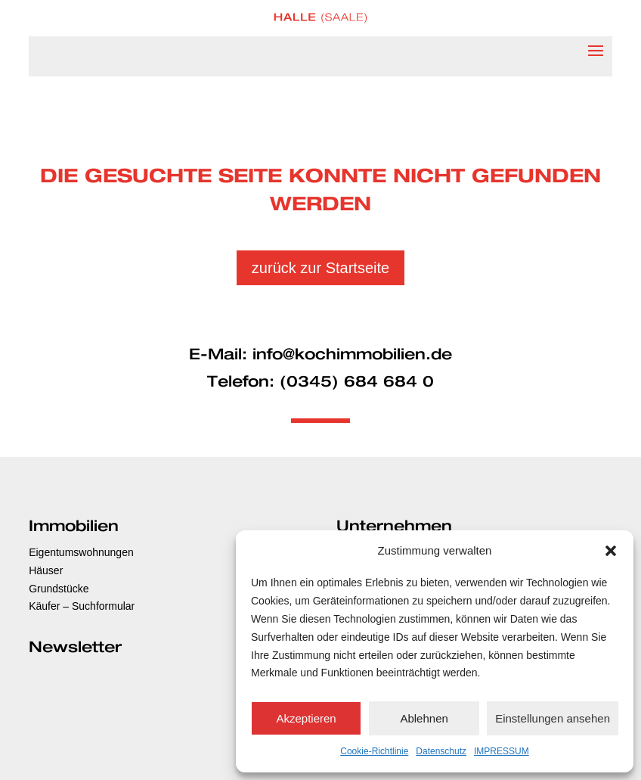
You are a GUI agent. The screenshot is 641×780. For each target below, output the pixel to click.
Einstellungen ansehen (552, 718)
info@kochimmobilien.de (352, 354)
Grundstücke (58, 589)
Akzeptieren (306, 718)
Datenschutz (441, 751)
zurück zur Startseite (320, 267)
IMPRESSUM (501, 751)
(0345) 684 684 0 (357, 382)
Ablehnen (423, 718)
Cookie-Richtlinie (374, 751)
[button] (610, 550)
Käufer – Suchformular (82, 606)
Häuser (46, 570)
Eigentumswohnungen (81, 552)
